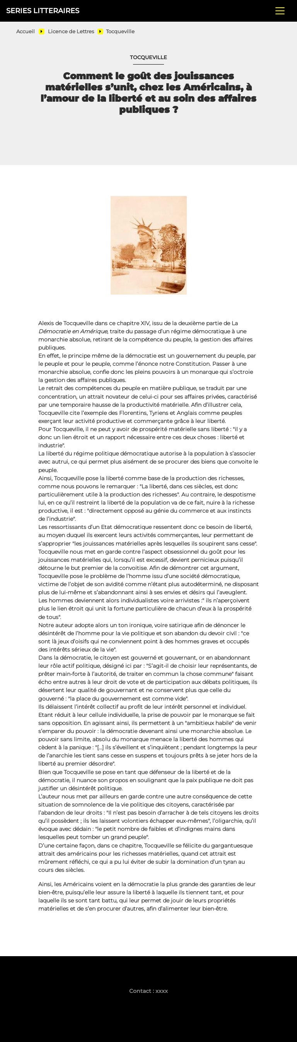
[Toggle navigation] (280, 11)
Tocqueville (120, 31)
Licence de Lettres (71, 31)
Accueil (25, 31)
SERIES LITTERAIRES (42, 11)
